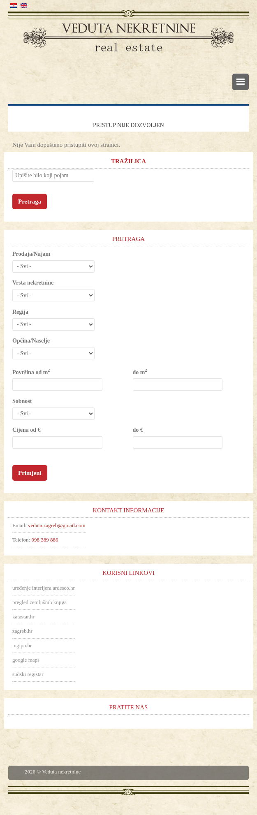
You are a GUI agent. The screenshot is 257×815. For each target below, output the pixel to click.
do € (138, 430)
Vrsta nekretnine (32, 283)
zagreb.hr (22, 631)
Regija (20, 312)
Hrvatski (13, 5)
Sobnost (22, 401)
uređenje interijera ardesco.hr (43, 588)
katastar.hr (23, 617)
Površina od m (30, 372)
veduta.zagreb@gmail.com (57, 525)
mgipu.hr (22, 645)
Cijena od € (26, 430)
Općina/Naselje (31, 341)
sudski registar (27, 674)
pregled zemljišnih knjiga (39, 602)
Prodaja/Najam (31, 254)
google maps (25, 660)
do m (139, 372)
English (24, 5)
